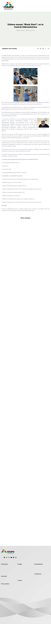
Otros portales (5, 584)
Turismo (20, 580)
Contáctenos (37, 574)
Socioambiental (38, 564)
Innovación (4, 576)
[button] (38, 48)
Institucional (25, 22)
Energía (20, 564)
